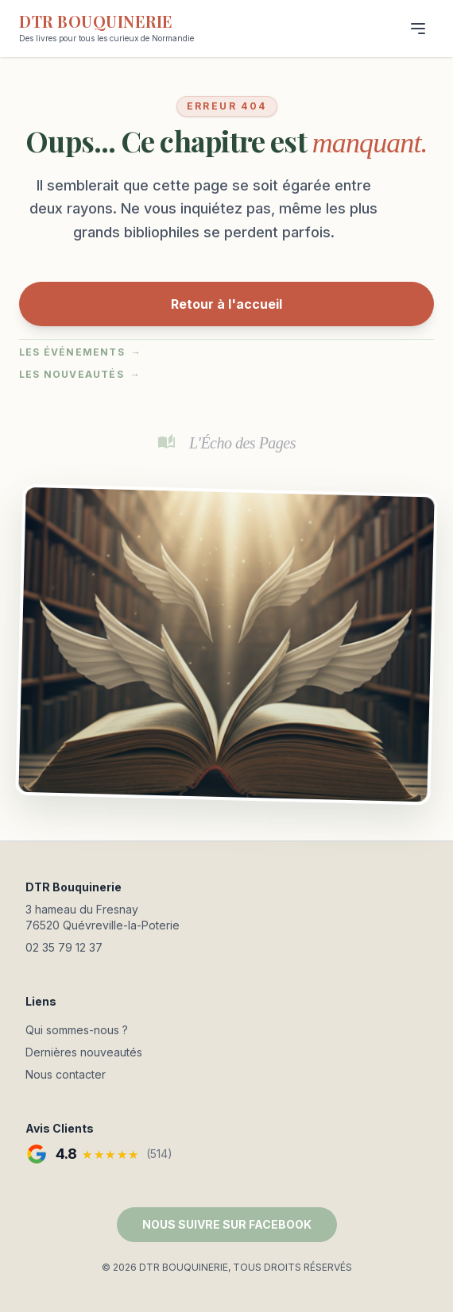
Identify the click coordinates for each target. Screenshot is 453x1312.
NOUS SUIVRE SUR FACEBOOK (227, 1224)
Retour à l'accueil (226, 304)
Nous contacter (65, 1074)
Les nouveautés (80, 374)
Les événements (80, 352)
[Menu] (418, 28)
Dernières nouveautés (83, 1052)
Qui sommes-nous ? (76, 1030)
